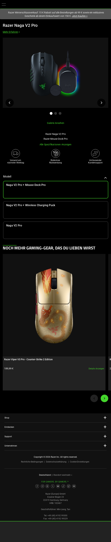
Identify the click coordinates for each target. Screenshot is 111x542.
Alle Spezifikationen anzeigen (56, 144)
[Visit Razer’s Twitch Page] (68, 486)
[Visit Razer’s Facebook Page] (37, 486)
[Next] (104, 398)
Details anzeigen (96, 368)
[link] (55, 210)
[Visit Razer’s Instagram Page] (42, 486)
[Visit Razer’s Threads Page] (47, 486)
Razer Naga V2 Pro (20, 25)
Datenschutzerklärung (56, 462)
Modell (55, 176)
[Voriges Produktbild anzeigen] (10, 103)
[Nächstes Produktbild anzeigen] (101, 103)
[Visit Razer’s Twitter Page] (52, 486)
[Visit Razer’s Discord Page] (74, 486)
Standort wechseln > (62, 475)
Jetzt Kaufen (79, 16)
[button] (4, 4)
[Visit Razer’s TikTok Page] (63, 486)
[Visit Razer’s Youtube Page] (58, 486)
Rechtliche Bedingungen (32, 462)
